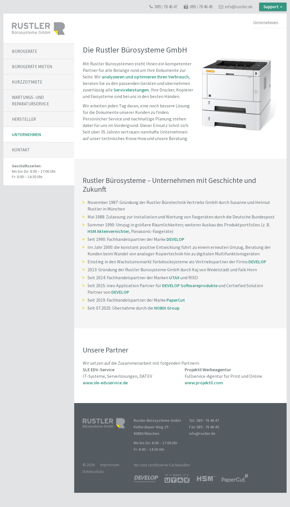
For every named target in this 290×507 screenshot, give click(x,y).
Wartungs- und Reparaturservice (30, 101)
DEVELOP (175, 239)
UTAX (174, 277)
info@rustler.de (236, 6)
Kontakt (21, 150)
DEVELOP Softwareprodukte (190, 285)
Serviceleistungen (131, 90)
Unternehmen (26, 134)
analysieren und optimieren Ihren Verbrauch (145, 77)
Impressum (109, 465)
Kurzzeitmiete (27, 82)
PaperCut (176, 300)
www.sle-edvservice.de (105, 382)
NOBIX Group (167, 308)
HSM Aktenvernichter (108, 231)
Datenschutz (93, 471)
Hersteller (24, 119)
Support (272, 6)
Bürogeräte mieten (32, 66)
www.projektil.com (204, 382)
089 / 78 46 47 (163, 6)
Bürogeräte (24, 51)
